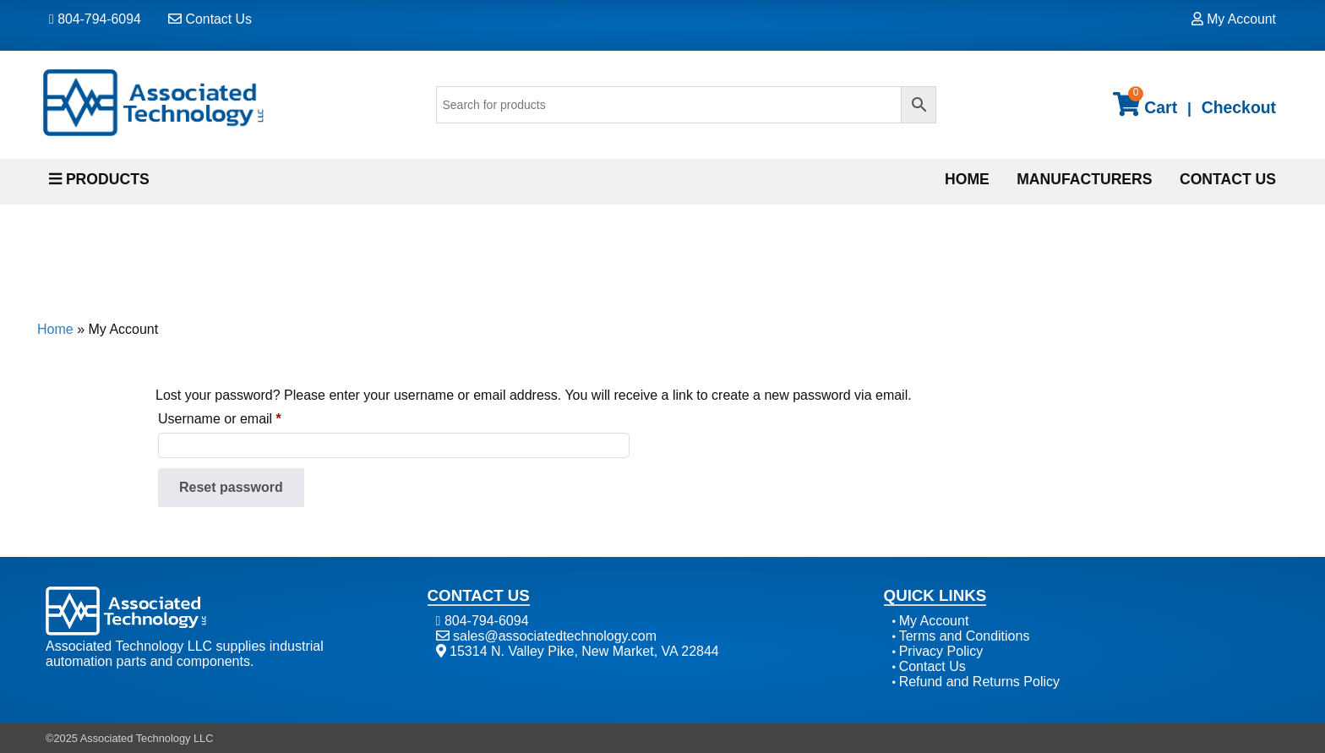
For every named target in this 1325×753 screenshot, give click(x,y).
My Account (1233, 19)
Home (967, 179)
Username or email (246, 416)
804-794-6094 (95, 19)
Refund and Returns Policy (979, 681)
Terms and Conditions (964, 636)
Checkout (1239, 107)
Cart (1145, 102)
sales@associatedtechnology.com (546, 636)
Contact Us (210, 19)
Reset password (231, 487)
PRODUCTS (99, 179)
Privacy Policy (941, 651)
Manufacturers (1084, 179)
